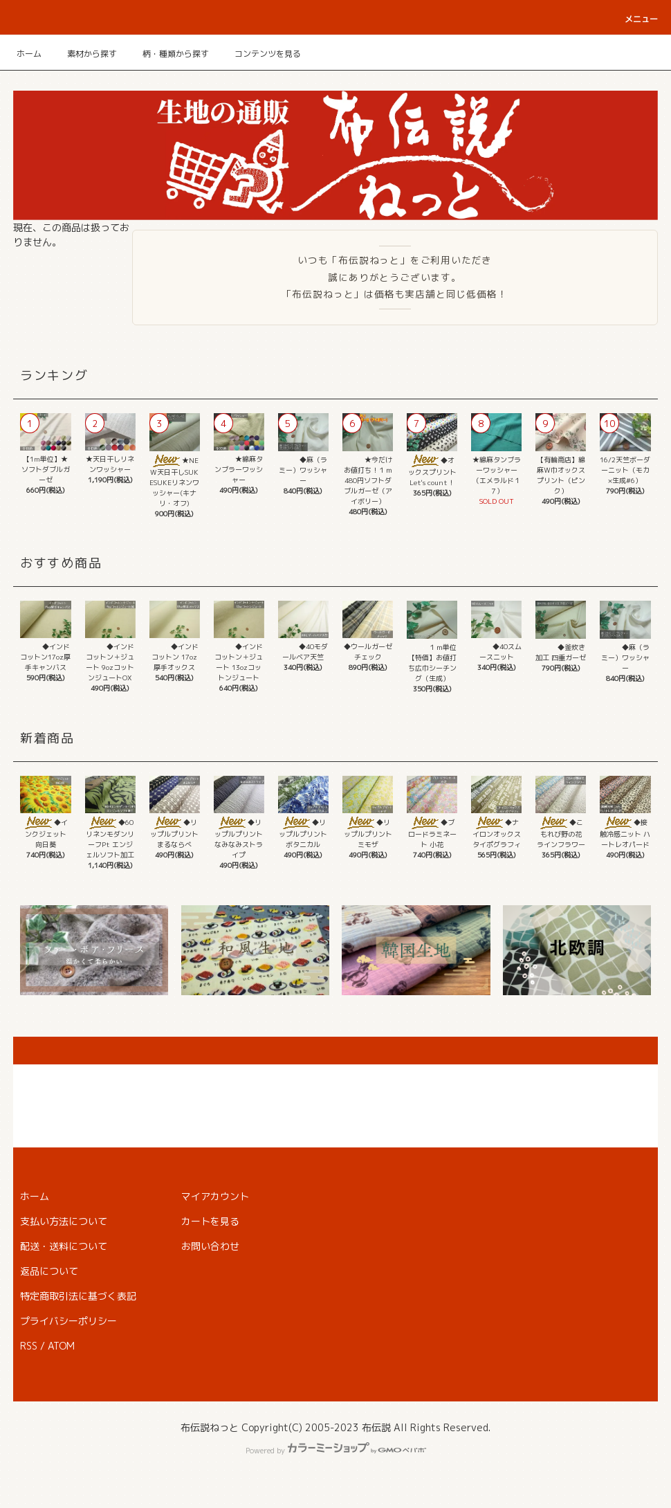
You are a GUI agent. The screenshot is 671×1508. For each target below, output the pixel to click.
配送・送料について (63, 1246)
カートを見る (210, 1221)
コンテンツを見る (259, 54)
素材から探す (83, 54)
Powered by (336, 1450)
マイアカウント (215, 1196)
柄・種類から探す (167, 54)
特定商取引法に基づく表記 (78, 1295)
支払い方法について (63, 1221)
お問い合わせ (210, 1246)
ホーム (29, 54)
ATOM (61, 1345)
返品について (49, 1271)
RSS (28, 1345)
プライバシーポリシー (68, 1320)
